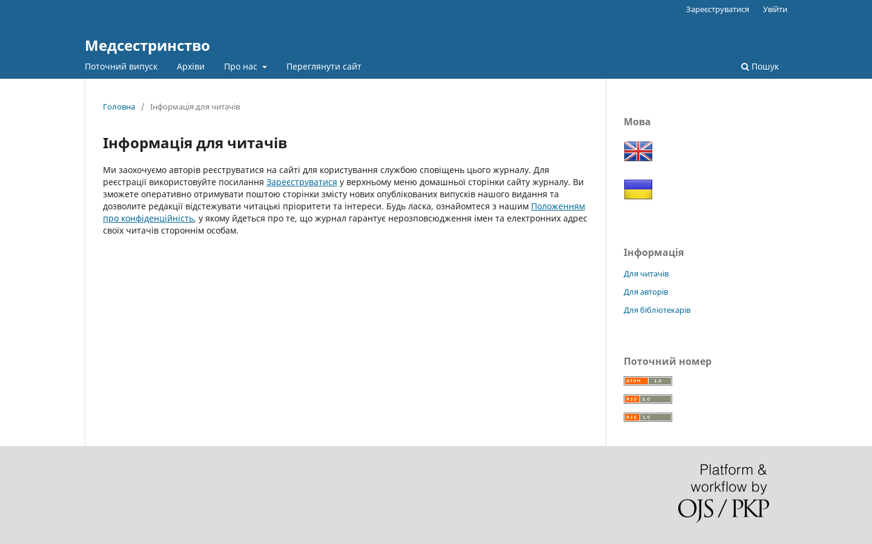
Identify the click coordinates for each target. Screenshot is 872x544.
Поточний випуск (121, 66)
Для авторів (646, 291)
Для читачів (646, 273)
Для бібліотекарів (657, 309)
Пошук (760, 66)
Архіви (191, 66)
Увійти (775, 9)
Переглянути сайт (324, 66)
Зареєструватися (717, 9)
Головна (119, 106)
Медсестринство (147, 45)
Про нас (242, 66)
